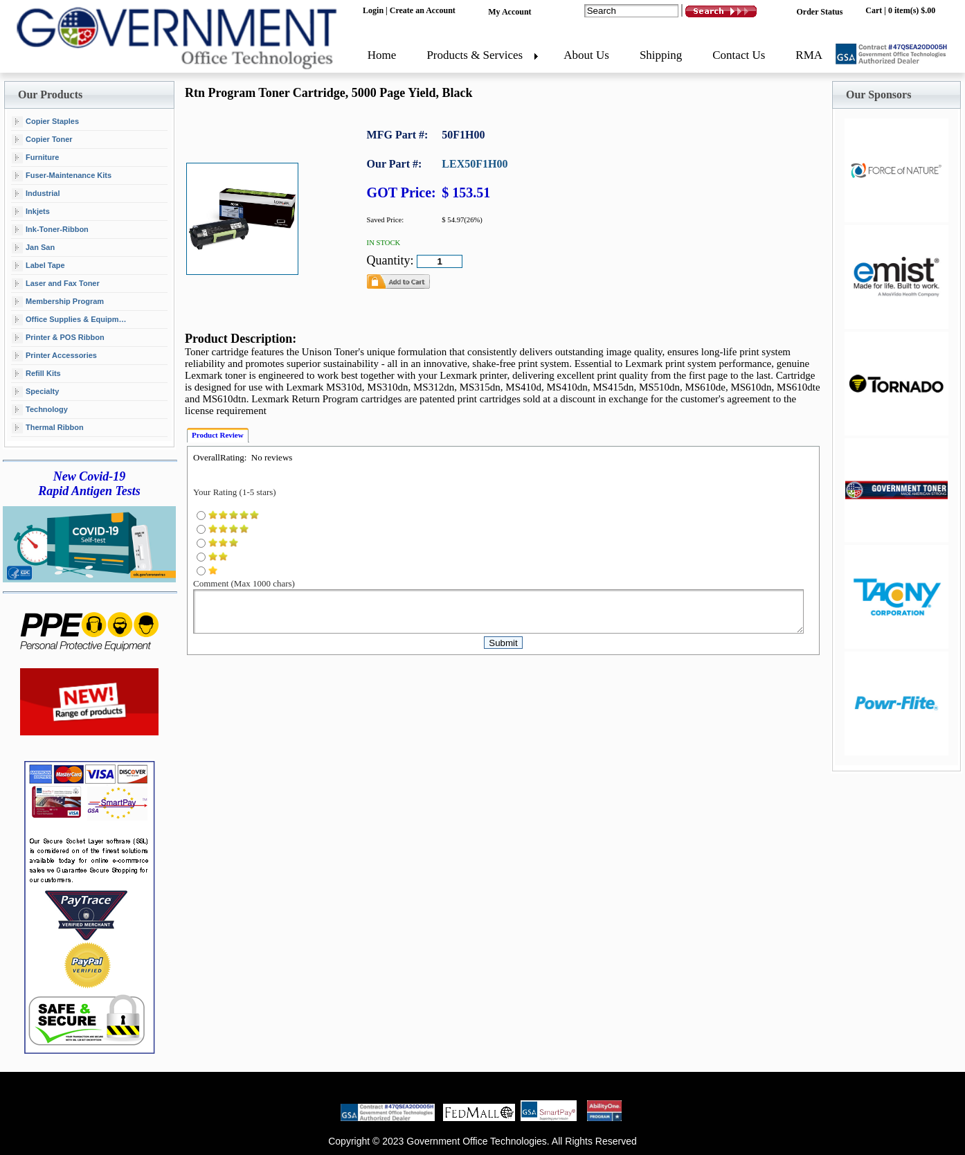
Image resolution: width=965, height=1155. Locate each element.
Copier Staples (45, 121)
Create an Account (423, 10)
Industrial (36, 193)
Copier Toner (42, 139)
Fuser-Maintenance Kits (61, 175)
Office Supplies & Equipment (71, 319)
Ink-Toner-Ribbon (50, 229)
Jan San (33, 247)
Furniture (35, 157)
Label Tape (38, 265)
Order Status (820, 12)
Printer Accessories (54, 355)
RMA (808, 55)
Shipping (661, 55)
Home (382, 55)
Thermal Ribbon (48, 427)
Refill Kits (36, 373)
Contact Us (738, 55)
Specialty (35, 391)
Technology (40, 409)
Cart (873, 10)
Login (373, 10)
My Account (509, 12)
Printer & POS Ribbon (58, 337)
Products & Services (474, 55)
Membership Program (58, 301)
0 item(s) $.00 (911, 10)
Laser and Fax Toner (56, 283)
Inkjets (31, 211)
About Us (586, 55)
